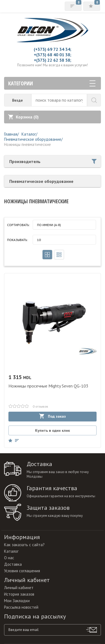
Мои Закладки (17, 600)
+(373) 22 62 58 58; (52, 60)
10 (39, 240)
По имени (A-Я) (49, 225)
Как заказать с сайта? (24, 544)
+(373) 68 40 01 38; (52, 54)
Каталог (11, 551)
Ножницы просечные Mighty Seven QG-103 (48, 386)
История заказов (19, 594)
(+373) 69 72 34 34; (52, 49)
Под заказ (52, 416)
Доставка (13, 564)
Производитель (53, 161)
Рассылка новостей (21, 607)
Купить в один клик (52, 430)
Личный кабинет (18, 587)
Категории (51, 83)
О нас (9, 557)
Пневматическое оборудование (41, 181)
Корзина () (23, 117)
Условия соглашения (22, 570)
